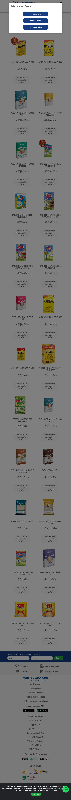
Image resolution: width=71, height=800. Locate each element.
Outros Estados (35, 27)
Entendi (36, 794)
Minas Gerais (35, 21)
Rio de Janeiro (35, 14)
